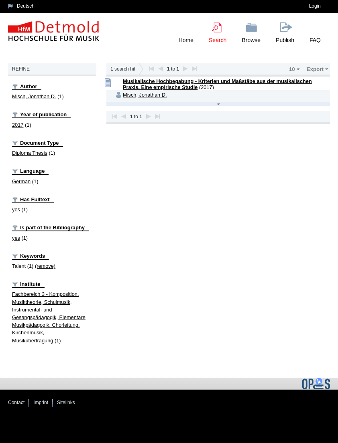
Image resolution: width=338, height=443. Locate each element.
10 (292, 69)
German (21, 181)
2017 (17, 125)
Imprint (40, 402)
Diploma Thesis (29, 153)
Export (315, 69)
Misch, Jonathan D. (34, 96)
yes (16, 209)
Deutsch (26, 6)
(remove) (45, 266)
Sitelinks (66, 402)
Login (315, 6)
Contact (16, 402)
